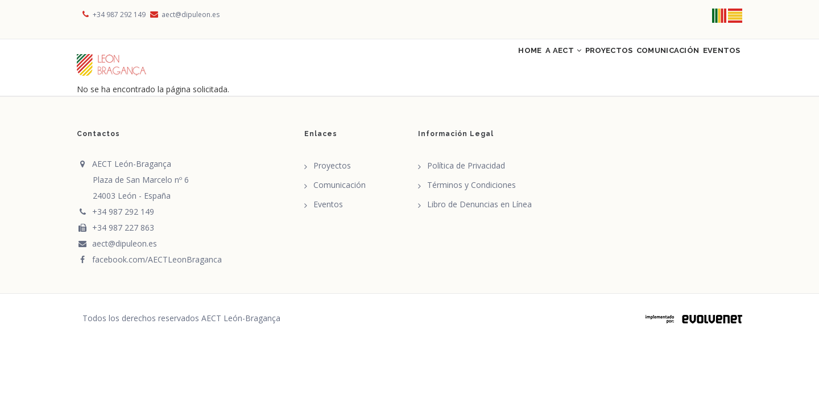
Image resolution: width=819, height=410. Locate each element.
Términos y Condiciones (471, 191)
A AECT (515, 64)
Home (469, 64)
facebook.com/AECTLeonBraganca (149, 266)
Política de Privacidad (466, 172)
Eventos (715, 64)
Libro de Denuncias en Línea (479, 211)
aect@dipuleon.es (184, 14)
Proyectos (574, 64)
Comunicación (647, 64)
